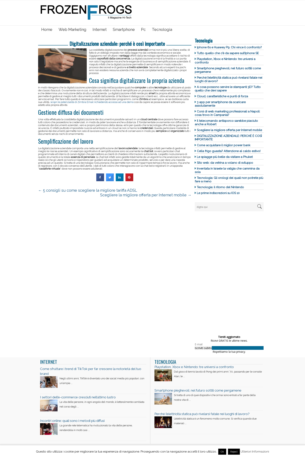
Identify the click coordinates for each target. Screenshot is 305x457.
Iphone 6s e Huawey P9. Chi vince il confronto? (229, 47)
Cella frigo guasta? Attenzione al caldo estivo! (228, 151)
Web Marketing (72, 29)
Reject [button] (234, 451)
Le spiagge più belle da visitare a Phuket (225, 157)
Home (46, 29)
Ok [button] (222, 451)
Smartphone (124, 29)
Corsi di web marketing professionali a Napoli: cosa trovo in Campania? (227, 113)
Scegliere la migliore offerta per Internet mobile (229, 130)
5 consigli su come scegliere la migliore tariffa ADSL (87, 190)
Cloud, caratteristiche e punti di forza (222, 96)
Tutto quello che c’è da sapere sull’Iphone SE (228, 53)
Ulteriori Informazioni (255, 451)
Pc (143, 29)
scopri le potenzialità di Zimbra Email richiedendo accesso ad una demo (92, 102)
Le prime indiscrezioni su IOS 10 (218, 193)
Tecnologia (162, 29)
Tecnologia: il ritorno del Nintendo (220, 187)
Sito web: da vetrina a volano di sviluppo (225, 163)
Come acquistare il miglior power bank (223, 145)
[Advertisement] (224, 272)
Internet (100, 29)
